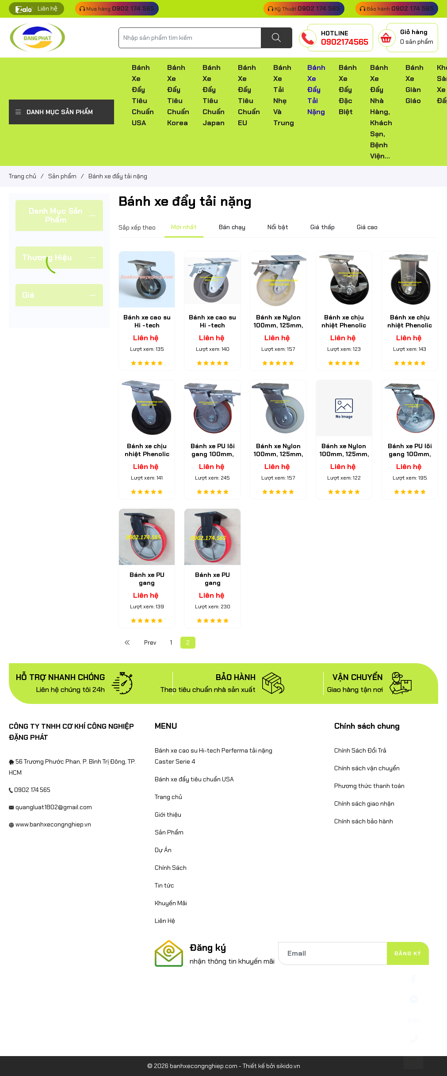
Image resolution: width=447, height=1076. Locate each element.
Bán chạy (232, 227)
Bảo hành (397, 8)
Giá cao (367, 227)
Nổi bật (277, 227)
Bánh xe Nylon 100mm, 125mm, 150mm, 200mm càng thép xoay (278, 458)
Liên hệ (47, 8)
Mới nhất (184, 227)
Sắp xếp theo (137, 227)
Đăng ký (407, 953)
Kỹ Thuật (304, 8)
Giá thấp (322, 227)
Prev (150, 642)
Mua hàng (117, 8)
